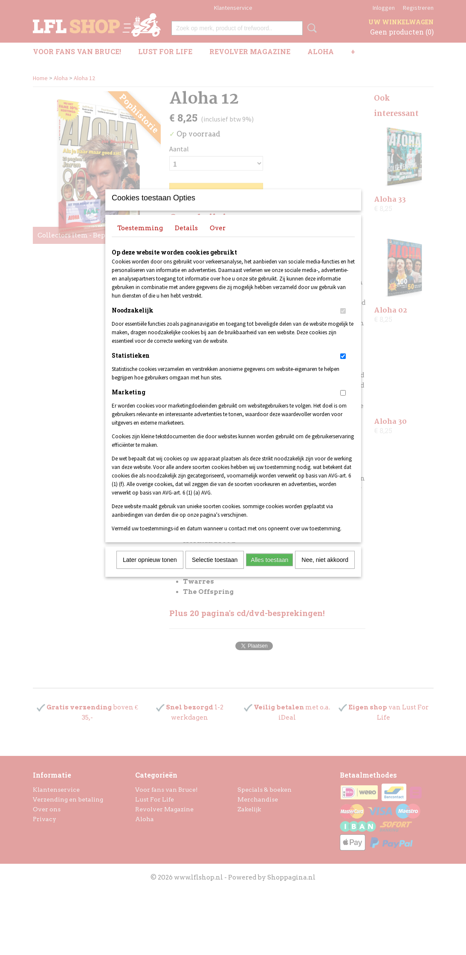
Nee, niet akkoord (324, 570)
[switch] (343, 322)
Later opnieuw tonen (150, 570)
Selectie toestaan (214, 570)
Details (186, 239)
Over (218, 239)
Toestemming (140, 239)
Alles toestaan (269, 570)
